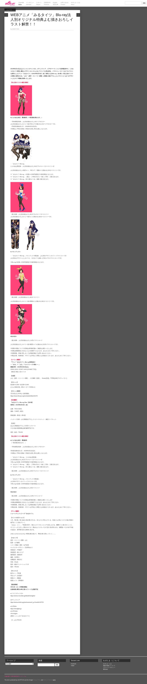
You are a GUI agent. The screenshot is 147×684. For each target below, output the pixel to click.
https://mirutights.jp (15, 608)
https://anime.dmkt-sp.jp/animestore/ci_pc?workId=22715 (27, 602)
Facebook (73, 664)
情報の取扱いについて (109, 665)
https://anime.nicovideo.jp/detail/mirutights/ (22, 596)
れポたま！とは (107, 664)
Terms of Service (47, 680)
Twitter (72, 665)
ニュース (9, 10)
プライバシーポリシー (109, 667)
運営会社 (105, 669)
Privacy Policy (37, 680)
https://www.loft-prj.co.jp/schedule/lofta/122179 (23, 396)
